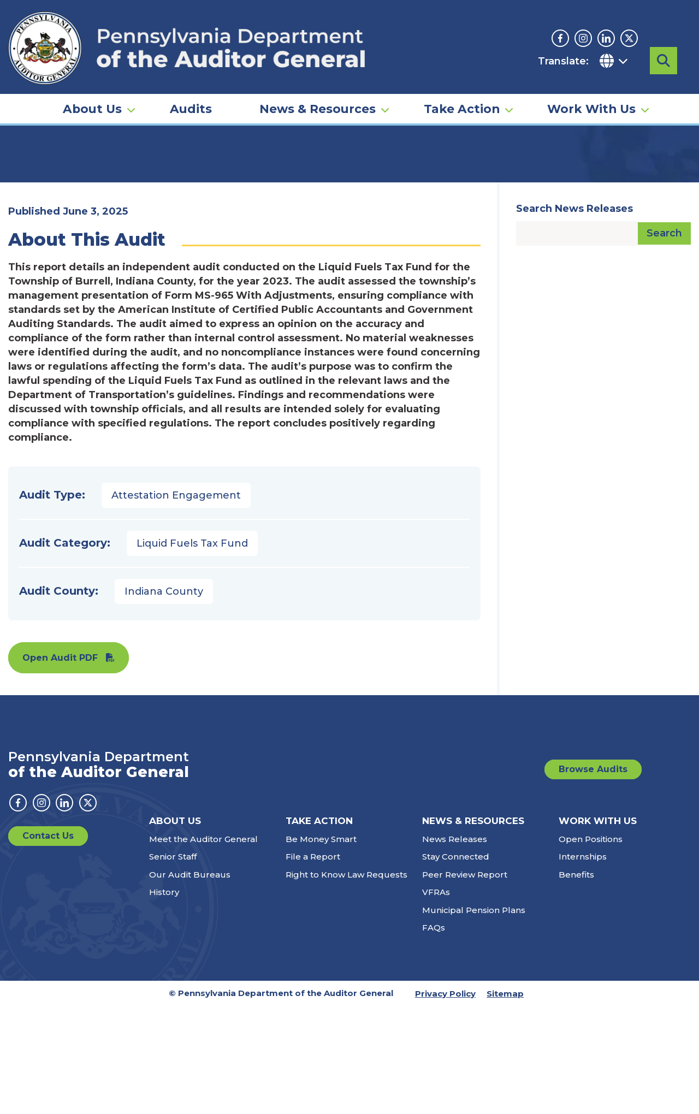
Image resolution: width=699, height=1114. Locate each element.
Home (24, 167)
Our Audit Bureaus (189, 982)
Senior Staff (173, 964)
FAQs (433, 1035)
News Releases (454, 946)
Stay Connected (455, 964)
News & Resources (317, 91)
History (164, 999)
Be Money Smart (321, 946)
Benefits (576, 982)
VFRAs (436, 999)
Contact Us (48, 943)
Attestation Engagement (176, 603)
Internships (583, 964)
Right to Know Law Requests (346, 982)
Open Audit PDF (60, 765)
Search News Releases (574, 316)
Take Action (462, 91)
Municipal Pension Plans (473, 1017)
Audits (191, 91)
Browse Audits (593, 877)
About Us (92, 91)
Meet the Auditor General (203, 946)
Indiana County (164, 699)
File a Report (313, 964)
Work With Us (591, 91)
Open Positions (591, 946)
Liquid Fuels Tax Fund (192, 651)
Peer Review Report (464, 982)
